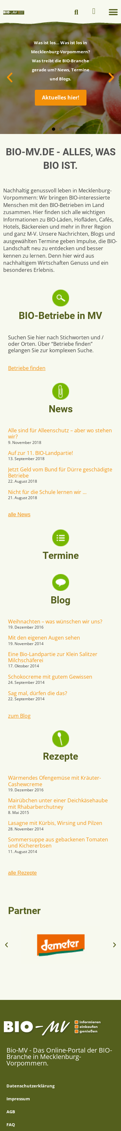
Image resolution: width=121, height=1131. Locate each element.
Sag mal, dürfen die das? (37, 693)
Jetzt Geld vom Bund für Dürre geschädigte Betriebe (60, 472)
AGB (10, 1112)
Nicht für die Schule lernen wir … (47, 492)
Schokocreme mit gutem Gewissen (50, 676)
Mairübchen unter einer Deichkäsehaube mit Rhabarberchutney (58, 803)
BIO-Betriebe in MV (60, 315)
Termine (61, 555)
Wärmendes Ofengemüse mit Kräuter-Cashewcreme (54, 780)
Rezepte (60, 756)
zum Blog (19, 715)
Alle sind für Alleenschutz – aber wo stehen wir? (60, 433)
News (61, 409)
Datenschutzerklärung (30, 1086)
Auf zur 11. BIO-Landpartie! (40, 453)
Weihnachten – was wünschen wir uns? (55, 621)
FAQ (10, 1124)
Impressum (18, 1099)
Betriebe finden (26, 368)
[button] (76, 12)
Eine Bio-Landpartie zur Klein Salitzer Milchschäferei (52, 657)
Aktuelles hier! (60, 97)
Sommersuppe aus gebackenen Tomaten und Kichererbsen (58, 842)
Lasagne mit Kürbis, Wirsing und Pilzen (55, 823)
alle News (19, 514)
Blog (60, 600)
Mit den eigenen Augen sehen (44, 637)
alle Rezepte (22, 873)
